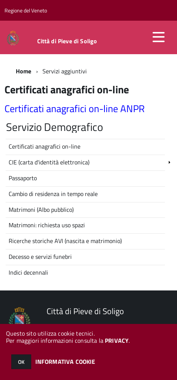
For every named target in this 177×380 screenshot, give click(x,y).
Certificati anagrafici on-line (44, 146)
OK (21, 362)
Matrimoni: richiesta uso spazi (47, 225)
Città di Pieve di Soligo (67, 41)
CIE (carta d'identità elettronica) (49, 162)
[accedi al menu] (159, 37)
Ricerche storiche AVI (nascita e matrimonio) (65, 240)
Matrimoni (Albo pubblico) (41, 209)
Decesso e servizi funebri (40, 256)
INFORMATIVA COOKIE (65, 361)
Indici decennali (28, 272)
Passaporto (23, 177)
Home (24, 71)
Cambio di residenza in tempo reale (53, 193)
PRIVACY (117, 340)
